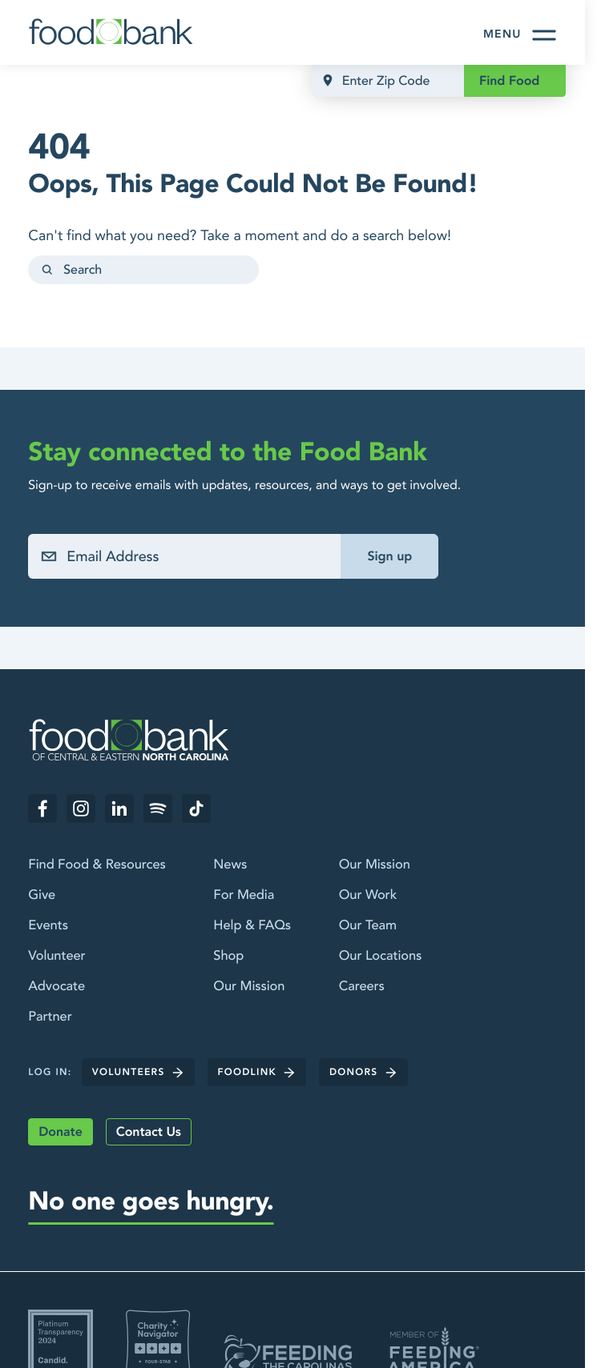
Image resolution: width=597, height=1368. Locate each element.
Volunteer (56, 956)
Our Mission (248, 987)
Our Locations (380, 956)
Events (48, 926)
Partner (49, 1018)
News (230, 865)
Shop (228, 956)
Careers (362, 987)
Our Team (368, 926)
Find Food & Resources (96, 865)
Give (41, 895)
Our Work (368, 895)
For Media (243, 895)
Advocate (56, 987)
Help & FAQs (252, 926)
